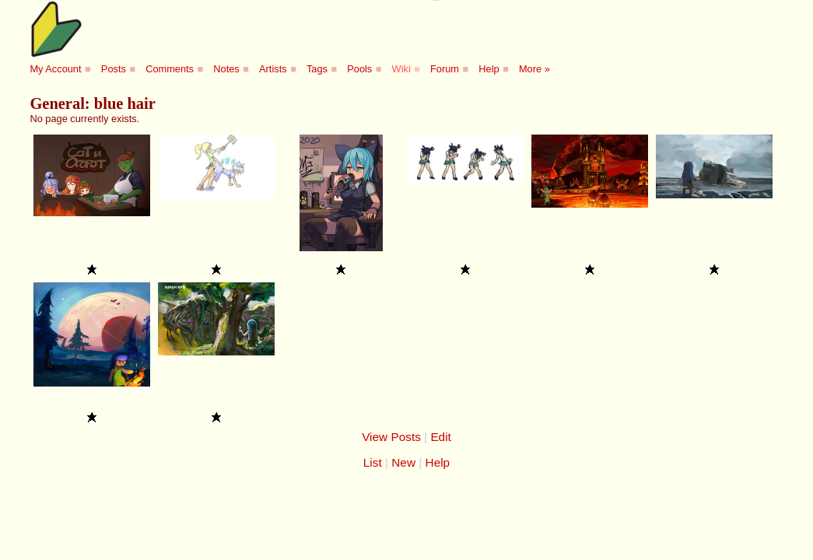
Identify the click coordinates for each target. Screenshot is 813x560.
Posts (113, 69)
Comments (169, 69)
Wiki (401, 69)
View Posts (391, 436)
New (403, 462)
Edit (440, 436)
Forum (444, 69)
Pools (359, 69)
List (372, 462)
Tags (317, 69)
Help (488, 69)
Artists (273, 69)
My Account (55, 69)
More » (534, 69)
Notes (226, 69)
